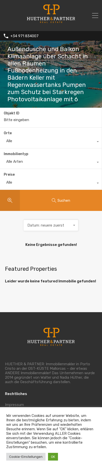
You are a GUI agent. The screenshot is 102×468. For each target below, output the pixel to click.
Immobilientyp (16, 154)
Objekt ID (11, 113)
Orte (8, 133)
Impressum (14, 404)
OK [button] (53, 457)
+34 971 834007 (24, 36)
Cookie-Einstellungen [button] (26, 457)
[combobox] (51, 142)
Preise (9, 174)
